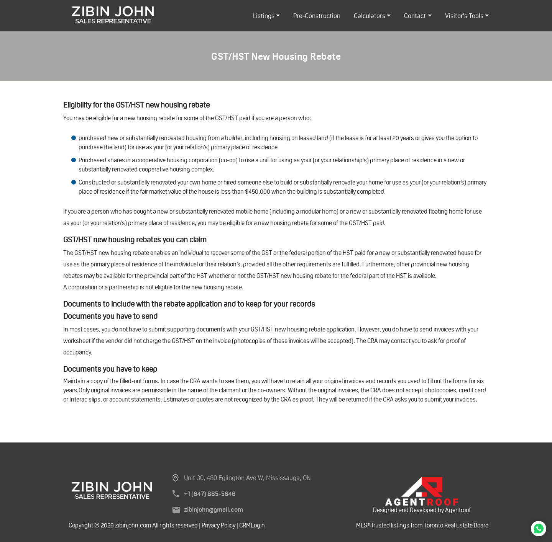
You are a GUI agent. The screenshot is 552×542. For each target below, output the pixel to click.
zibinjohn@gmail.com (213, 509)
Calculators (369, 15)
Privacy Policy (218, 525)
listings (263, 15)
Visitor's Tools (464, 15)
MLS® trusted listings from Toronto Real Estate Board (422, 525)
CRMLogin (251, 525)
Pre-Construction (316, 15)
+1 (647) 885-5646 (209, 494)
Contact (415, 15)
